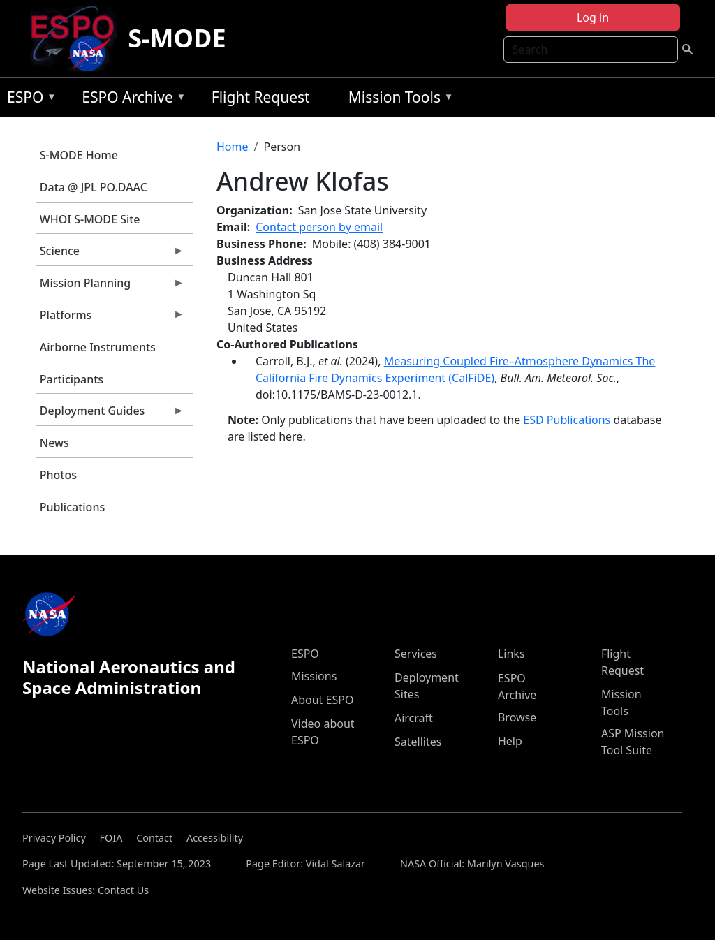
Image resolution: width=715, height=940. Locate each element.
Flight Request (261, 97)
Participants (71, 379)
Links (511, 653)
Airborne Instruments (98, 347)
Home (232, 146)
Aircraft (414, 718)
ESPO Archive (130, 99)
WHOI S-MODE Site (90, 219)
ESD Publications (566, 419)
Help (510, 741)
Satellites (418, 741)
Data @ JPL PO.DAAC (93, 187)
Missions (314, 676)
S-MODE (177, 38)
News (54, 442)
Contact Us (123, 890)
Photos (58, 475)
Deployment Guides (110, 414)
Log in (593, 17)
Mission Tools (397, 99)
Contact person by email (319, 227)
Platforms (110, 318)
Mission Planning (110, 286)
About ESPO (322, 699)
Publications (72, 507)
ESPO (28, 99)
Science (110, 254)
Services (416, 653)
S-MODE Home (79, 155)
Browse (517, 717)
